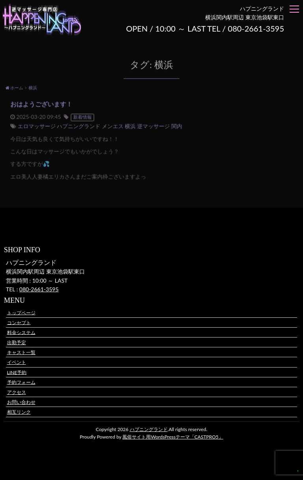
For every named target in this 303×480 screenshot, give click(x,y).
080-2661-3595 (39, 289)
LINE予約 (17, 372)
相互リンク (19, 412)
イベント (16, 362)
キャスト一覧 (21, 352)
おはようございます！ (45, 105)
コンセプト (19, 322)
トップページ (21, 312)
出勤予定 (16, 342)
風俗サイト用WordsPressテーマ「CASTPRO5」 (172, 437)
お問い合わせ (21, 402)
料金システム (21, 332)
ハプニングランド (149, 429)
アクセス (16, 392)
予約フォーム (21, 382)
